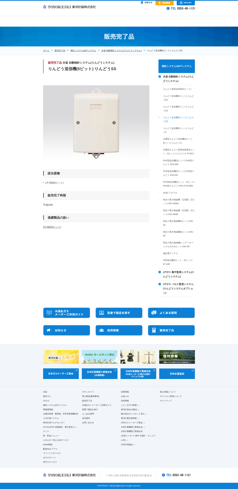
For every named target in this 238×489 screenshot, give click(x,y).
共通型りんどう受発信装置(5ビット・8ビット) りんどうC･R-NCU (179, 151)
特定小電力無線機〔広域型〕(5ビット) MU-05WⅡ (179, 212)
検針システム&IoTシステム (83, 50)
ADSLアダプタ (170, 193)
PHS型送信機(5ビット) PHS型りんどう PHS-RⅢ (178, 162)
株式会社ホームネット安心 (133, 414)
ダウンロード (88, 392)
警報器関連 (48, 409)
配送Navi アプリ (50, 449)
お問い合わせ (88, 422)
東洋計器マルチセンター (54, 422)
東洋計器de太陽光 (129, 409)
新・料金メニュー (51, 436)
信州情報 (125, 401)
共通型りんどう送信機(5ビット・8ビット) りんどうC (179, 141)
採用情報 (125, 392)
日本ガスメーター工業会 (132, 422)
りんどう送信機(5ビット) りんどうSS (178, 119)
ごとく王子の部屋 (129, 405)
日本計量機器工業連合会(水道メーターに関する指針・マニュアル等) (138, 435)
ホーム (46, 50)
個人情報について (168, 392)
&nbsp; (134, 10)
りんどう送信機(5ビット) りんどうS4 (178, 108)
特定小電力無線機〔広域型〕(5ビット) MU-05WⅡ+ (179, 201)
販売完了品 (60, 50)
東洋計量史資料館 (129, 418)
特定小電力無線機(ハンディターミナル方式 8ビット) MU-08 (178, 244)
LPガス (46, 401)
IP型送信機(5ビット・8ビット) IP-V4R (177, 262)
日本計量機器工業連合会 (132, 427)
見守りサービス (50, 462)
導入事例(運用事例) (90, 396)
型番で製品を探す (90, 409)
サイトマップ (166, 401)
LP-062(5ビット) (52, 227)
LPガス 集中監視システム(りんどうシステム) (178, 274)
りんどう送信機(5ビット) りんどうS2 (178, 98)
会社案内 (86, 418)
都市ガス (47, 396)
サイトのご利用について (171, 396)
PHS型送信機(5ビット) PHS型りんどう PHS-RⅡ (178, 173)
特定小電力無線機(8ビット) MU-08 (178, 234)
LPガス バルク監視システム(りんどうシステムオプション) (178, 288)
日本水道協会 (127, 444)
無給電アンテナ (170, 253)
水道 (45, 392)
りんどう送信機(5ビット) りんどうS (178, 130)
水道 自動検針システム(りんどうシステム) (121, 50)
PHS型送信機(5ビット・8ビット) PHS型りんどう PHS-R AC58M (179, 184)
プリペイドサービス (52, 453)
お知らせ (125, 396)
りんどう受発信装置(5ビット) (177, 89)
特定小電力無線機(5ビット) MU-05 (178, 223)
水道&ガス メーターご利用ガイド (97, 405)
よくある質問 (88, 414)
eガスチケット (49, 457)
